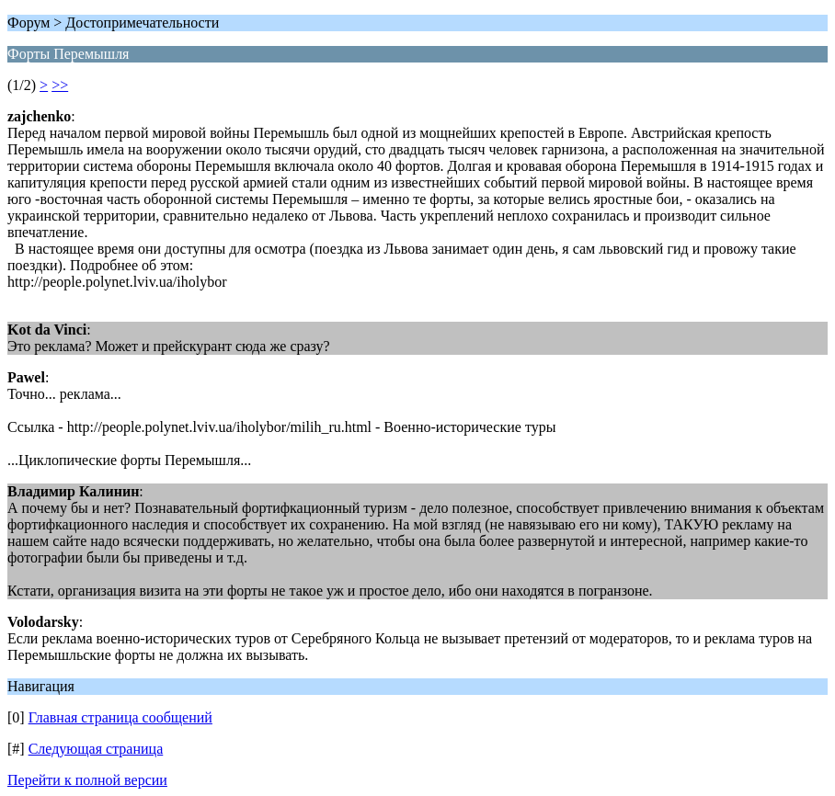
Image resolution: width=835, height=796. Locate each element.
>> (59, 85)
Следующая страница (96, 748)
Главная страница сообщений (120, 717)
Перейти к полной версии (87, 780)
